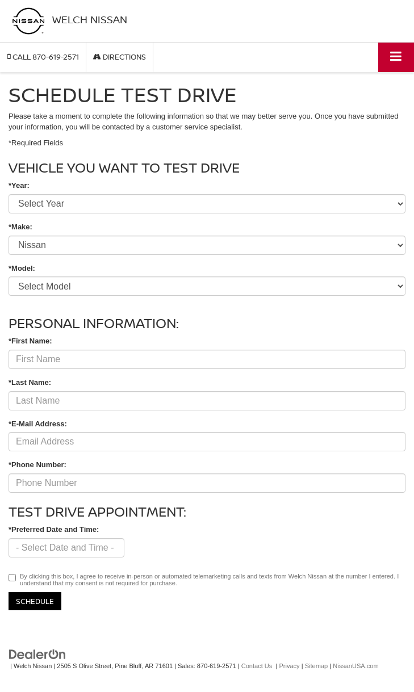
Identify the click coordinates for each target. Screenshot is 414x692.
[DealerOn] (37, 654)
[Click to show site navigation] (396, 57)
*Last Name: (30, 382)
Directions (119, 57)
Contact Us (257, 665)
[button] (43, 57)
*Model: (22, 268)
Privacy (289, 665)
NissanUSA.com (355, 665)
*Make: (20, 227)
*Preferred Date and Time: (54, 529)
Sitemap (316, 665)
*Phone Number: (37, 464)
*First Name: (30, 341)
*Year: (19, 185)
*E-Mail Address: (38, 424)
